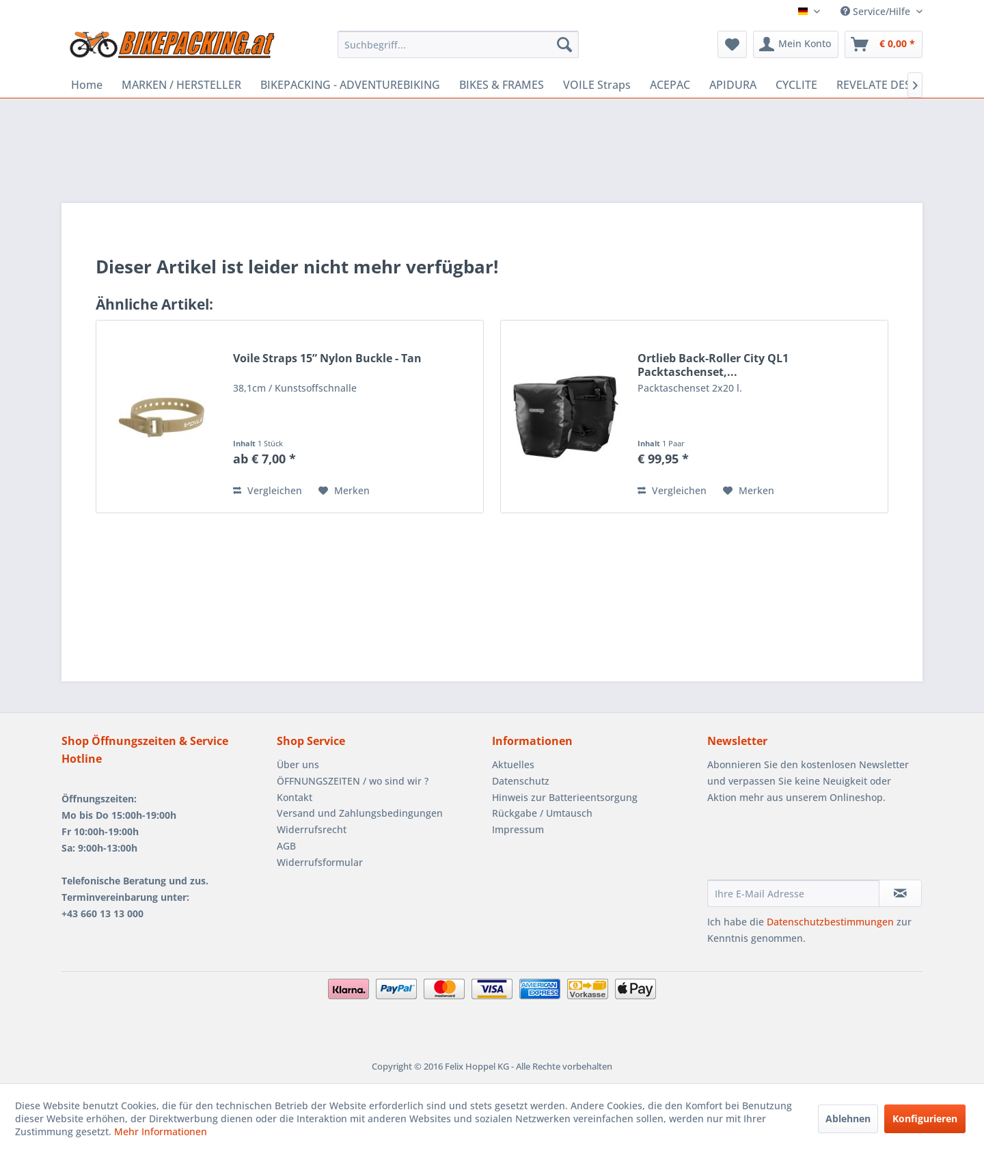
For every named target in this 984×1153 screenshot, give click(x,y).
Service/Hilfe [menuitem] (876, 11)
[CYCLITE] (796, 85)
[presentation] (811, 846)
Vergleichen (267, 490)
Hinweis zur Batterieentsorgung (565, 797)
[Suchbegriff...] (458, 44)
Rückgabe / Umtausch (542, 812)
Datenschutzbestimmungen (830, 921)
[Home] (87, 85)
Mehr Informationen (160, 1131)
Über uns (298, 764)
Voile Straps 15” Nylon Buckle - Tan (327, 358)
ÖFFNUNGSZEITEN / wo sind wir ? (352, 780)
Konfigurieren (924, 1118)
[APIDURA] (733, 85)
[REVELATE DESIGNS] (886, 85)
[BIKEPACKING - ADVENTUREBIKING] (350, 85)
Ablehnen (848, 1118)
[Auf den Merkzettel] (344, 491)
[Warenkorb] (883, 44)
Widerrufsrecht (311, 829)
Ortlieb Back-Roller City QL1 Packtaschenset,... (713, 365)
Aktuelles (513, 764)
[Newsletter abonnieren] (900, 893)
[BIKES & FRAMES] (502, 85)
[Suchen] (564, 44)
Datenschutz (520, 780)
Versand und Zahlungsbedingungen (360, 812)
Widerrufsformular (320, 862)
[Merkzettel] (732, 44)
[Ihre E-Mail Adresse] (793, 893)
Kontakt (294, 797)
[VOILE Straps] (597, 85)
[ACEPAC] (670, 85)
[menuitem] (458, 44)
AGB (286, 845)
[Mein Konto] (795, 44)
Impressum (518, 829)
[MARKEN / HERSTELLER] (181, 85)
